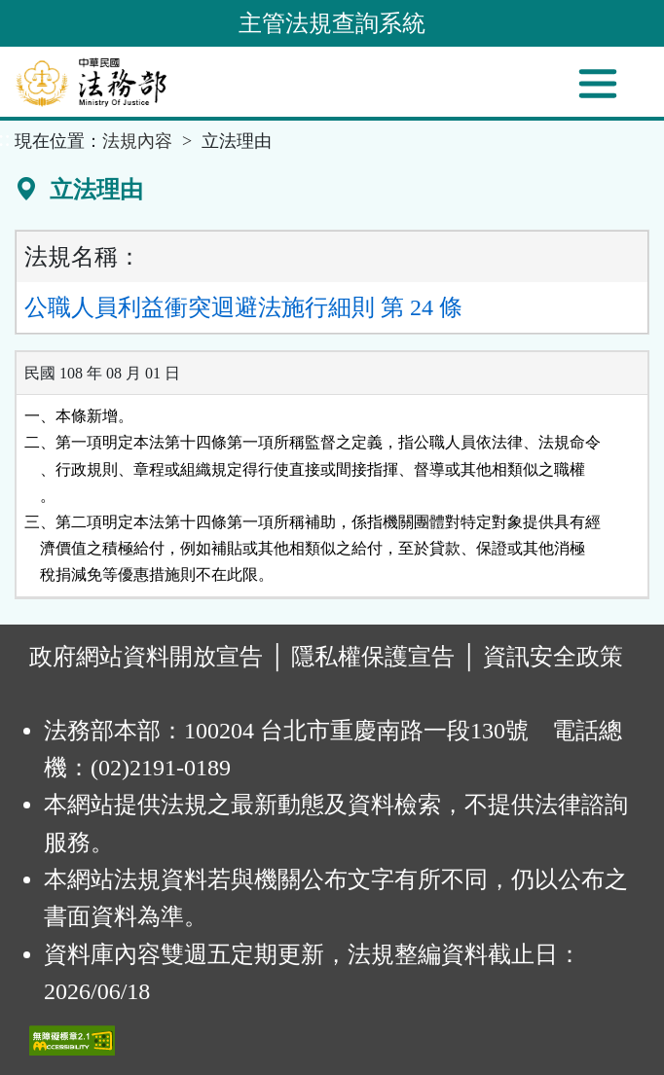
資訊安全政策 (553, 656)
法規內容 (137, 141)
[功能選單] (598, 83)
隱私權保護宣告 (373, 656)
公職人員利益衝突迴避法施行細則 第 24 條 (243, 307)
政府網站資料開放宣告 (146, 656)
